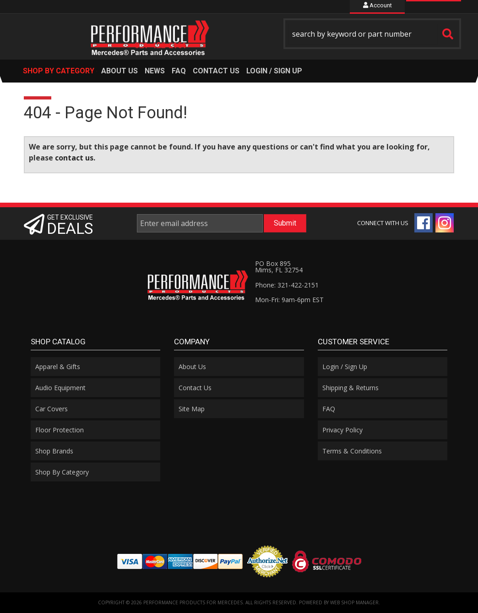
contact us (74, 158)
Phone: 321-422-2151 (287, 285)
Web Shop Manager (354, 602)
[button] (372, 33)
